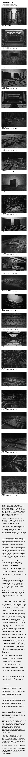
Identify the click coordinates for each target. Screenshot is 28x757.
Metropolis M (14, 742)
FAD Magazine (21, 745)
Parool (13, 717)
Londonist (7, 708)
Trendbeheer (9, 753)
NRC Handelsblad (8, 696)
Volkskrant (7, 732)
